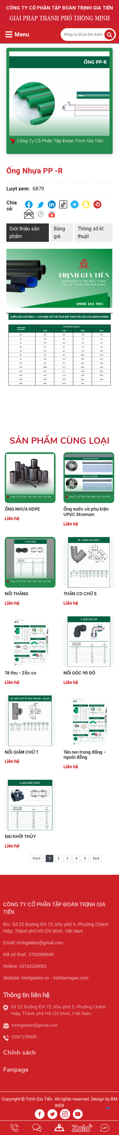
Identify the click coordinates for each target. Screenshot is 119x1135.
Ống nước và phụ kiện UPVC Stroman (86, 511)
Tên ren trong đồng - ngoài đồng (84, 754)
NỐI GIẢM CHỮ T (21, 752)
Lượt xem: (18, 189)
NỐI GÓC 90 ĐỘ (79, 672)
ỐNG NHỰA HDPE (22, 509)
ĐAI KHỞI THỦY (20, 836)
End (96, 858)
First (36, 858)
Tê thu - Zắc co (20, 672)
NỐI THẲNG (16, 593)
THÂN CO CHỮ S (79, 593)
